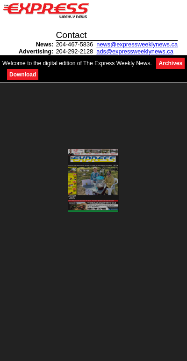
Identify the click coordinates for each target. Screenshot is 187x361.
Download (22, 74)
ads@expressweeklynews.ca (134, 51)
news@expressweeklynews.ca (137, 44)
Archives (170, 63)
